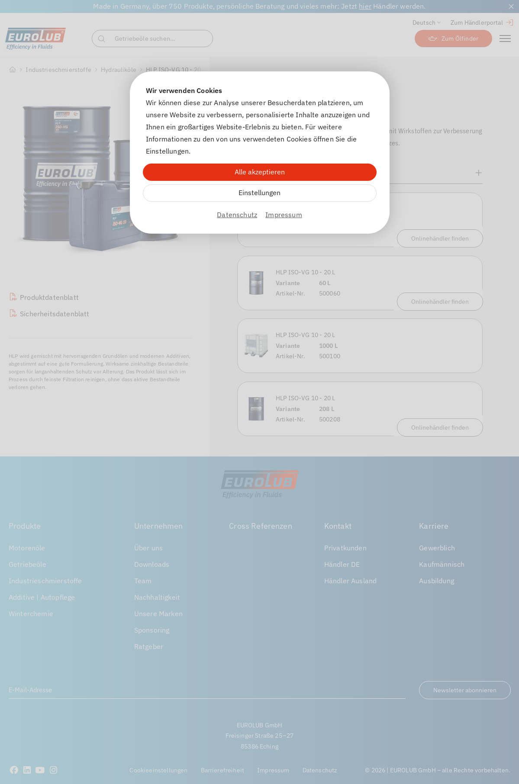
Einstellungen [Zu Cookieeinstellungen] (259, 192)
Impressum (283, 214)
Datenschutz (237, 214)
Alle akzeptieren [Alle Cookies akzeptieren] (260, 171)
